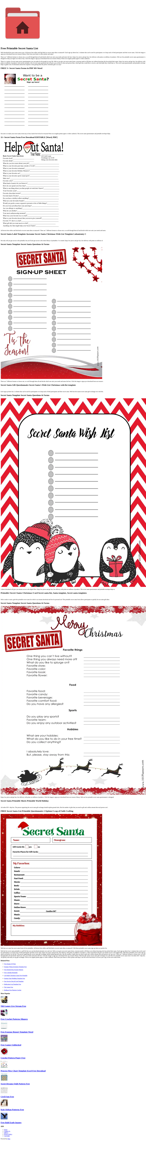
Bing (9, 1139)
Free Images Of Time (10, 964)
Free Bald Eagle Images (11, 1122)
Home (5, 1129)
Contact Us (7, 1131)
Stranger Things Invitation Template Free (15, 967)
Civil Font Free (7, 1097)
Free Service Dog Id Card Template (14, 981)
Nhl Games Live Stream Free (13, 1006)
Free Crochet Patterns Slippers (14, 1019)
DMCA (6, 1133)
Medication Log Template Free (12, 984)
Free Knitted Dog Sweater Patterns (13, 969)
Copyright (7, 1136)
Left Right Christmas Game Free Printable (15, 975)
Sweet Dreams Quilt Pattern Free (15, 1084)
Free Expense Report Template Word (17, 1032)
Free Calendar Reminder (11, 972)
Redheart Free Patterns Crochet (12, 990)
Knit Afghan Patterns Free (12, 1109)
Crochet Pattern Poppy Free (13, 1058)
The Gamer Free (8, 987)
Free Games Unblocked (11, 1045)
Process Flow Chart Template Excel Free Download (23, 1071)
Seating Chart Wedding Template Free (14, 978)
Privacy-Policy (8, 1134)
